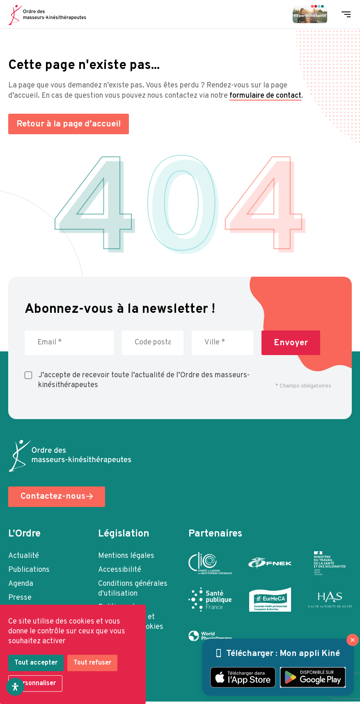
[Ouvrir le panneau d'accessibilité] (15, 687)
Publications (29, 571)
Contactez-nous (53, 497)
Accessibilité (119, 571)
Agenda (20, 584)
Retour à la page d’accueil (70, 124)
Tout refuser (92, 663)
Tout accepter (35, 663)
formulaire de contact (265, 96)
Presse (20, 598)
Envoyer (291, 343)
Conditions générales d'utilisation (132, 589)
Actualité (23, 557)
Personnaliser (35, 683)
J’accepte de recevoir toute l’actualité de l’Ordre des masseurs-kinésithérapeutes (144, 380)
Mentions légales (126, 557)
